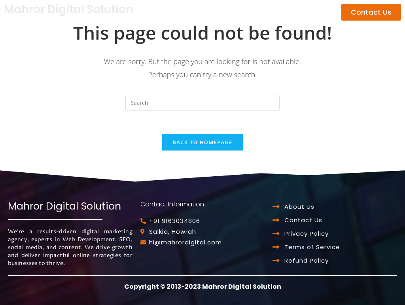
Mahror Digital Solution (68, 9)
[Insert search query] (202, 103)
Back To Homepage (202, 142)
